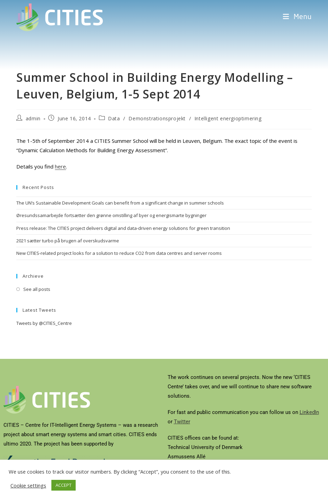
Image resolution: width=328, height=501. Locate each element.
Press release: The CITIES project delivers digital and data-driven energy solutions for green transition (123, 228)
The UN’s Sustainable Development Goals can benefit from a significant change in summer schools (120, 203)
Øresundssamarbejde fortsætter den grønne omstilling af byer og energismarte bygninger (111, 215)
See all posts (36, 289)
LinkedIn (309, 412)
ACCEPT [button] (64, 485)
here (60, 166)
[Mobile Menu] (297, 17)
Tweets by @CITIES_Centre (44, 323)
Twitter (182, 421)
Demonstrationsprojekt (157, 118)
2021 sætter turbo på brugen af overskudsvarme (67, 240)
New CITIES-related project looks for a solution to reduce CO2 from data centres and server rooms (119, 253)
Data (114, 118)
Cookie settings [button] (28, 485)
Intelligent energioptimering (228, 118)
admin (33, 118)
